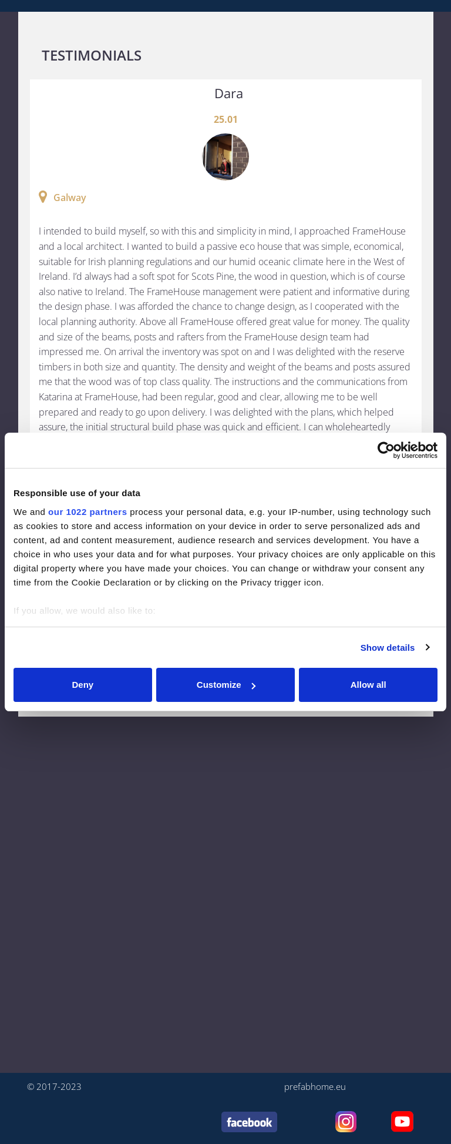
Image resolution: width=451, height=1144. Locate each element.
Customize (226, 685)
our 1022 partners (87, 512)
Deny (82, 685)
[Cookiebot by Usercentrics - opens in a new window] (386, 450)
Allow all (368, 685)
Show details (388, 648)
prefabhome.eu (315, 1086)
